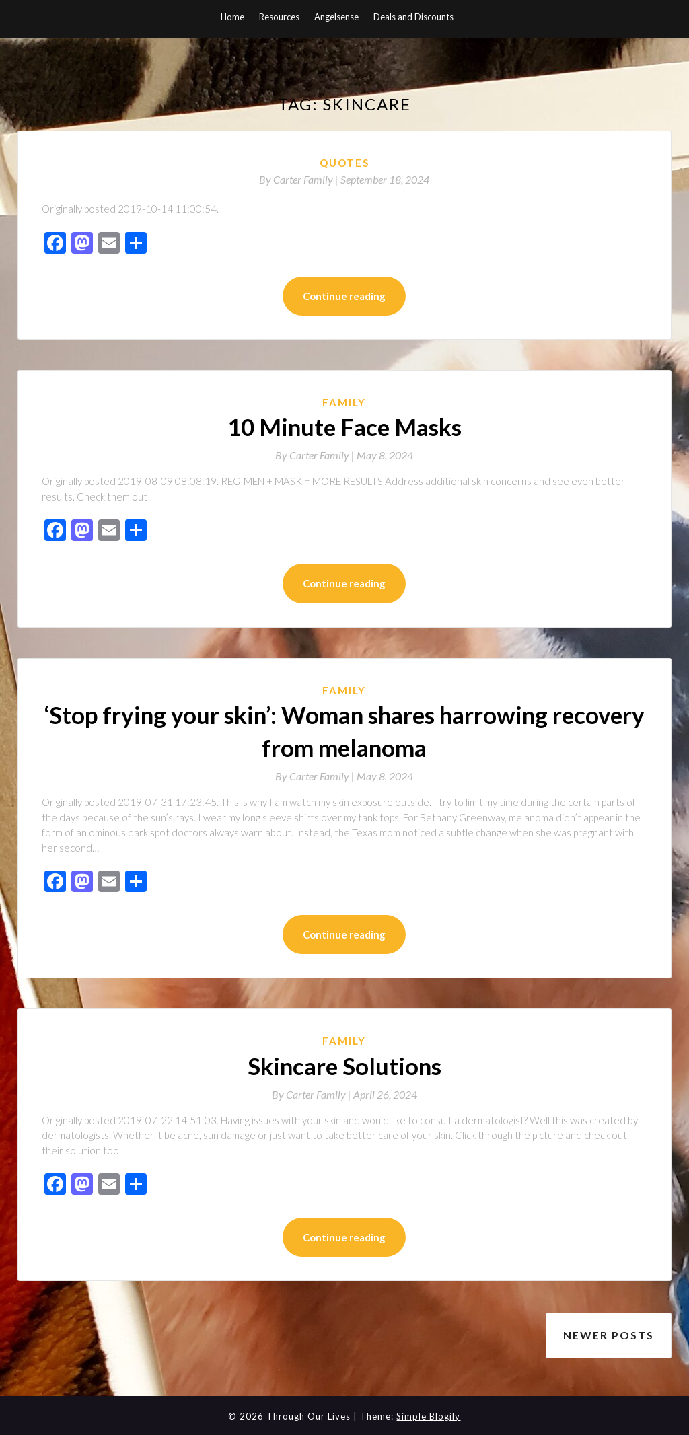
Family (344, 402)
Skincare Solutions (344, 1066)
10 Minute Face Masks (344, 426)
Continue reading (344, 296)
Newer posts (608, 1333)
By (299, 179)
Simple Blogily (428, 1414)
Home (232, 16)
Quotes (344, 163)
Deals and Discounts (413, 16)
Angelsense (336, 16)
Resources (279, 16)
